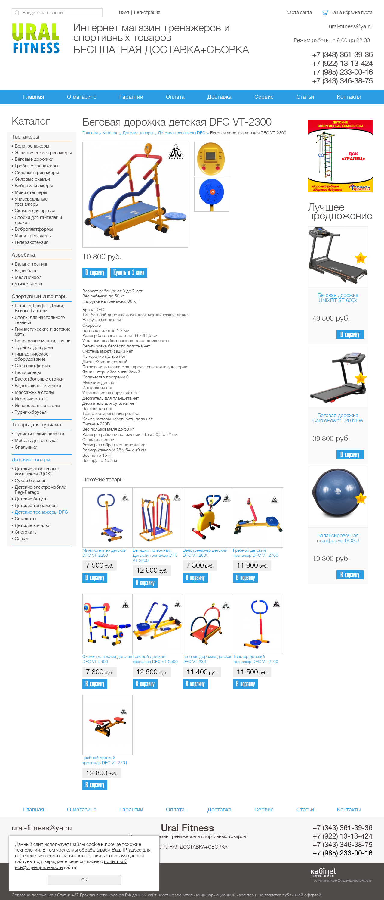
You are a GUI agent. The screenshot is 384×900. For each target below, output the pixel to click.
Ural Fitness (187, 828)
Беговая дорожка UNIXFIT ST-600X (338, 297)
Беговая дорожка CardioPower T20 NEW (337, 418)
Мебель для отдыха (36, 440)
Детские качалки (32, 525)
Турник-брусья (31, 412)
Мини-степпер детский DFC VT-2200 (104, 553)
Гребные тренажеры (36, 166)
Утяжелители (28, 284)
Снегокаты (26, 532)
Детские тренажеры (36, 505)
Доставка (219, 97)
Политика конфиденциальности (342, 880)
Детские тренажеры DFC (41, 512)
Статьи (305, 97)
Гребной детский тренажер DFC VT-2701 (104, 760)
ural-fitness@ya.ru (351, 26)
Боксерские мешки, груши (42, 341)
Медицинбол (28, 277)
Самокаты (25, 519)
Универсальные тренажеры (31, 202)
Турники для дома (34, 347)
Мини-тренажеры (33, 235)
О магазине (82, 97)
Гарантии (131, 97)
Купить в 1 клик (128, 272)
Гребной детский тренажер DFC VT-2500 (155, 659)
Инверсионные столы (37, 405)
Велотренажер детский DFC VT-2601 (205, 553)
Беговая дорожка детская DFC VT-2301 (207, 659)
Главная (33, 97)
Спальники (26, 447)
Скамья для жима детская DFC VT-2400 (107, 659)
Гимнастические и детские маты (42, 332)
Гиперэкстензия (31, 242)
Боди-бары (26, 270)
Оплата (175, 97)
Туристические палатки (39, 434)
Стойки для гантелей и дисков (38, 220)
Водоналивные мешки (38, 385)
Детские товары (31, 459)
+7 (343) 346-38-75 (342, 81)
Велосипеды (28, 372)
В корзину (349, 334)
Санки (21, 538)
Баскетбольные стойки (39, 379)
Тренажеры (25, 137)
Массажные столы (34, 392)
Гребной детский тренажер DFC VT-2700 (255, 553)
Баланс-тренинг (31, 264)
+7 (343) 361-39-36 (342, 55)
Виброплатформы (34, 229)
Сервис (264, 97)
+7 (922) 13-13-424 (342, 63)
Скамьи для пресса (35, 210)
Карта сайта (299, 12)
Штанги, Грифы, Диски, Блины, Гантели (39, 308)
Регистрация (147, 12)
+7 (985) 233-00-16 (342, 72)
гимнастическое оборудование (31, 357)
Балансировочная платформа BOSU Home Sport (338, 541)
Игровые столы (31, 399)
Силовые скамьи (32, 179)
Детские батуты (31, 499)
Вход (124, 12)
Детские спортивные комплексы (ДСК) (37, 471)
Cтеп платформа (32, 366)
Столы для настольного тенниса (40, 320)
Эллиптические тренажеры (43, 152)
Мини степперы (31, 192)
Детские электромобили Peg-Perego (40, 490)
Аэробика (23, 255)
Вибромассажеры (34, 185)
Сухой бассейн (30, 480)
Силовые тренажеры (37, 172)
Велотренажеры (32, 146)
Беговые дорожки (34, 159)
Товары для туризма (36, 425)
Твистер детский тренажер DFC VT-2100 (255, 659)
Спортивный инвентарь (39, 296)
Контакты (349, 97)
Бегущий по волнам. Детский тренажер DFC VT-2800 (155, 555)
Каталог (110, 132)
